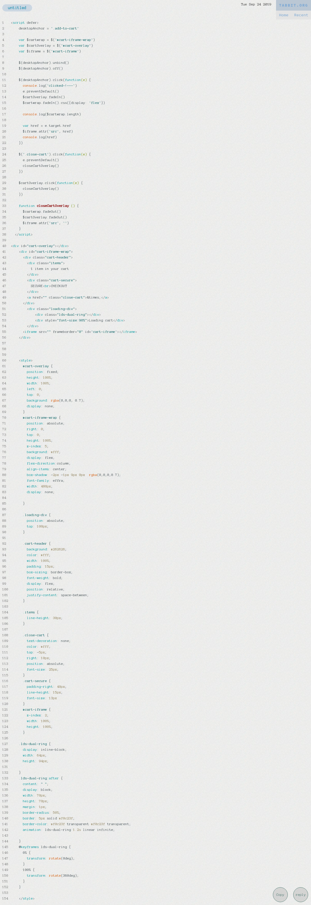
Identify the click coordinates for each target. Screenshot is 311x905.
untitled (17, 8)
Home (283, 15)
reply (301, 894)
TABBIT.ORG (293, 5)
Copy (280, 894)
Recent (301, 15)
